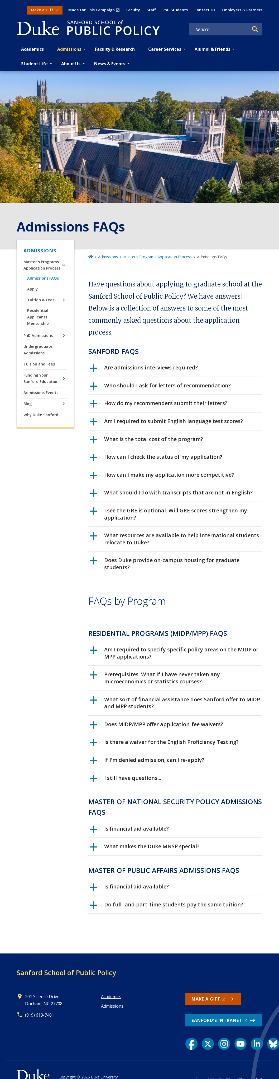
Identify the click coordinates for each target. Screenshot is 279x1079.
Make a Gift (42, 9)
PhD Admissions (38, 335)
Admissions (39, 250)
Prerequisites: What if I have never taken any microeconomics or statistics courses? (155, 678)
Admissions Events (40, 392)
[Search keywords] (219, 29)
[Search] (255, 29)
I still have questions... (125, 779)
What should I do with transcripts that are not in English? (171, 494)
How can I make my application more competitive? (162, 476)
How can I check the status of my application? (156, 458)
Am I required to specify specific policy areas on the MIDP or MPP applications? (174, 653)
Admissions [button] (69, 49)
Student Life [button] (34, 64)
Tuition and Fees (39, 364)
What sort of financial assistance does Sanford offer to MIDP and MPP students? (175, 703)
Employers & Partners (242, 9)
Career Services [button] (164, 49)
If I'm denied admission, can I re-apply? (147, 761)
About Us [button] (70, 64)
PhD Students (175, 9)
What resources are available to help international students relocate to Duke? (174, 539)
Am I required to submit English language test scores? (166, 423)
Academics (111, 996)
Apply (32, 288)
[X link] (208, 1044)
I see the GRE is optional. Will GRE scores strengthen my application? (168, 514)
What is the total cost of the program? (146, 441)
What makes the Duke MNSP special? (144, 848)
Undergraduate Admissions (37, 349)
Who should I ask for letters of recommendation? (160, 387)
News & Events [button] (109, 64)
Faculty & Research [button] (115, 49)
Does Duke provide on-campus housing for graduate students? (164, 564)
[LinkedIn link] (257, 1044)
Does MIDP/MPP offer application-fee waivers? (156, 726)
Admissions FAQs (43, 278)
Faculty (133, 9)
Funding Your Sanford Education (41, 378)
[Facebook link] (191, 1044)
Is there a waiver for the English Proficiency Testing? (164, 743)
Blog (27, 403)
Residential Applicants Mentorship (38, 317)
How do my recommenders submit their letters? (158, 405)
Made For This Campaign (91, 9)
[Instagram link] (224, 1044)
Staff (151, 9)
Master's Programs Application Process (41, 265)
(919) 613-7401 (39, 1015)
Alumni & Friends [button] (212, 49)
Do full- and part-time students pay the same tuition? (166, 906)
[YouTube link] (240, 1044)
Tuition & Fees (40, 299)
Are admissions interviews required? (144, 369)
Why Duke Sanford (40, 414)
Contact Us (204, 9)
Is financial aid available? (129, 830)
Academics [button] (32, 49)
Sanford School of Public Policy (66, 972)
